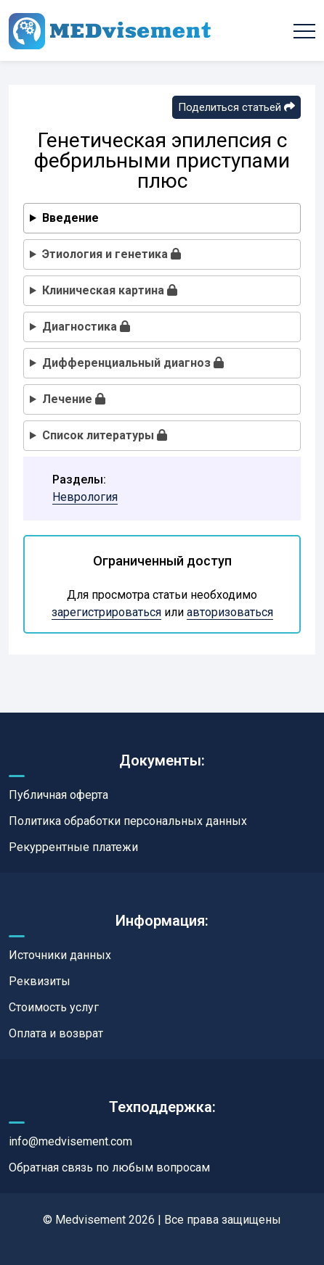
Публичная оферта (58, 795)
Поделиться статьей (236, 107)
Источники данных (60, 955)
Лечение (73, 399)
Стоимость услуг (54, 1007)
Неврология (85, 497)
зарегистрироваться (106, 612)
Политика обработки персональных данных (128, 821)
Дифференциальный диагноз (133, 363)
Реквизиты (39, 981)
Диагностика (86, 326)
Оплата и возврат (56, 1033)
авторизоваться (230, 612)
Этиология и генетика (111, 254)
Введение (70, 218)
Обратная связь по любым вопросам (109, 1167)
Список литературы (104, 435)
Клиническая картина (109, 290)
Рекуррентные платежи (73, 847)
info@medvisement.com (70, 1141)
